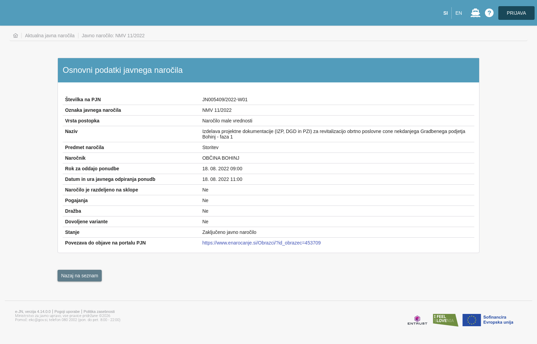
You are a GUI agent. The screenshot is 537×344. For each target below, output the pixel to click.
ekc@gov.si (38, 320)
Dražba (73, 211)
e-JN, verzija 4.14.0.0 (33, 311)
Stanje (72, 232)
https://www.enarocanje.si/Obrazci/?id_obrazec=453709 (261, 243)
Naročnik (75, 158)
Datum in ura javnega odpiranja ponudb (110, 179)
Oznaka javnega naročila (93, 110)
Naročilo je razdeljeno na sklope (101, 190)
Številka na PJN (83, 99)
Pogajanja (76, 200)
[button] (446, 13)
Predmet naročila (84, 147)
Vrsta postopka (82, 120)
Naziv (71, 131)
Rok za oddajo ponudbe (92, 168)
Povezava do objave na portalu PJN (105, 243)
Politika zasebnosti (99, 311)
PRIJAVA (516, 13)
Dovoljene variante (86, 221)
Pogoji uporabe (67, 311)
